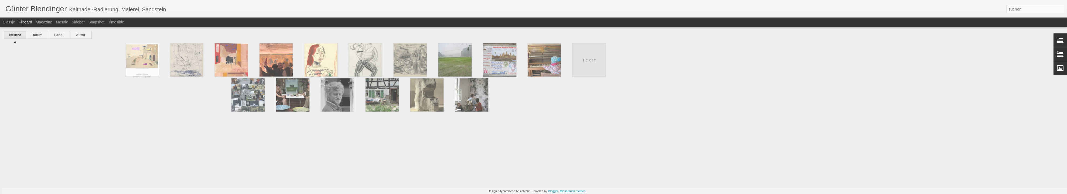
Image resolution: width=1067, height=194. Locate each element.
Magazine (44, 22)
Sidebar (78, 22)
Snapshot (96, 22)
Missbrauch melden (572, 191)
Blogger (553, 191)
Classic (9, 22)
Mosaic (62, 22)
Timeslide (116, 22)
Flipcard (25, 22)
